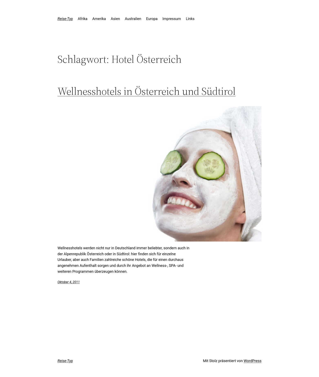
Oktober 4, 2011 (69, 282)
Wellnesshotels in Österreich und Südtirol (147, 91)
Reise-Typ (65, 19)
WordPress (252, 361)
